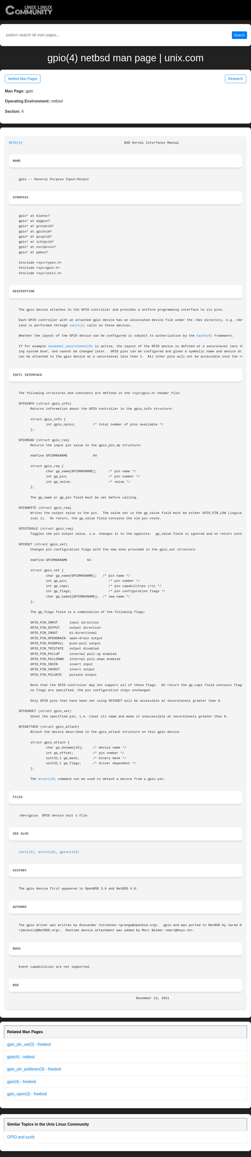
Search (239, 35)
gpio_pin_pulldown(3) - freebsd (34, 1069)
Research (235, 79)
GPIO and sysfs (21, 1137)
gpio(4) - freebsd (21, 1082)
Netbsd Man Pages (22, 79)
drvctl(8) (47, 779)
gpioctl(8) (69, 852)
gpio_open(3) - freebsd (27, 1094)
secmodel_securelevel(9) (70, 346)
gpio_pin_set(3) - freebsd (29, 1044)
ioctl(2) (77, 325)
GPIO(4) (16, 143)
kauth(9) (204, 336)
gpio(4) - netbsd (21, 1057)
